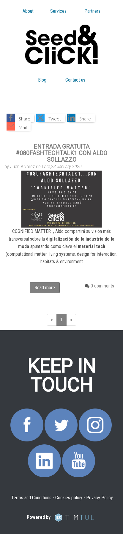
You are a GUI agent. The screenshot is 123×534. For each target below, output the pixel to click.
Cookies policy (68, 497)
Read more (44, 287)
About (28, 11)
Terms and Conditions (31, 497)
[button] (20, 118)
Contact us (75, 80)
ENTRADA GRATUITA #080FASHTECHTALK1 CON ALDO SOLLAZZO (61, 153)
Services (58, 11)
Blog (42, 80)
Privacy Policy (99, 497)
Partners (92, 11)
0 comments (102, 286)
